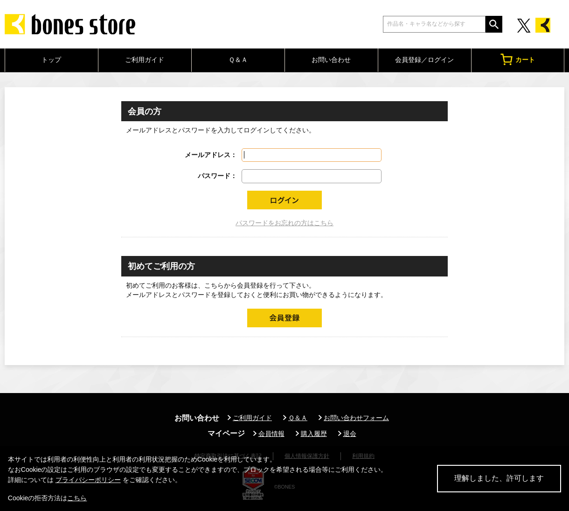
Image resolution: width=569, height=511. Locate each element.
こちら (77, 498)
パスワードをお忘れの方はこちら (284, 223)
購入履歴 (314, 433)
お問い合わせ (331, 59)
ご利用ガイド (144, 59)
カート (517, 59)
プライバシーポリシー (88, 479)
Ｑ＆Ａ (238, 59)
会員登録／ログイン (424, 59)
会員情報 (271, 433)
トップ (51, 59)
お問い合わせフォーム (356, 417)
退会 (349, 433)
